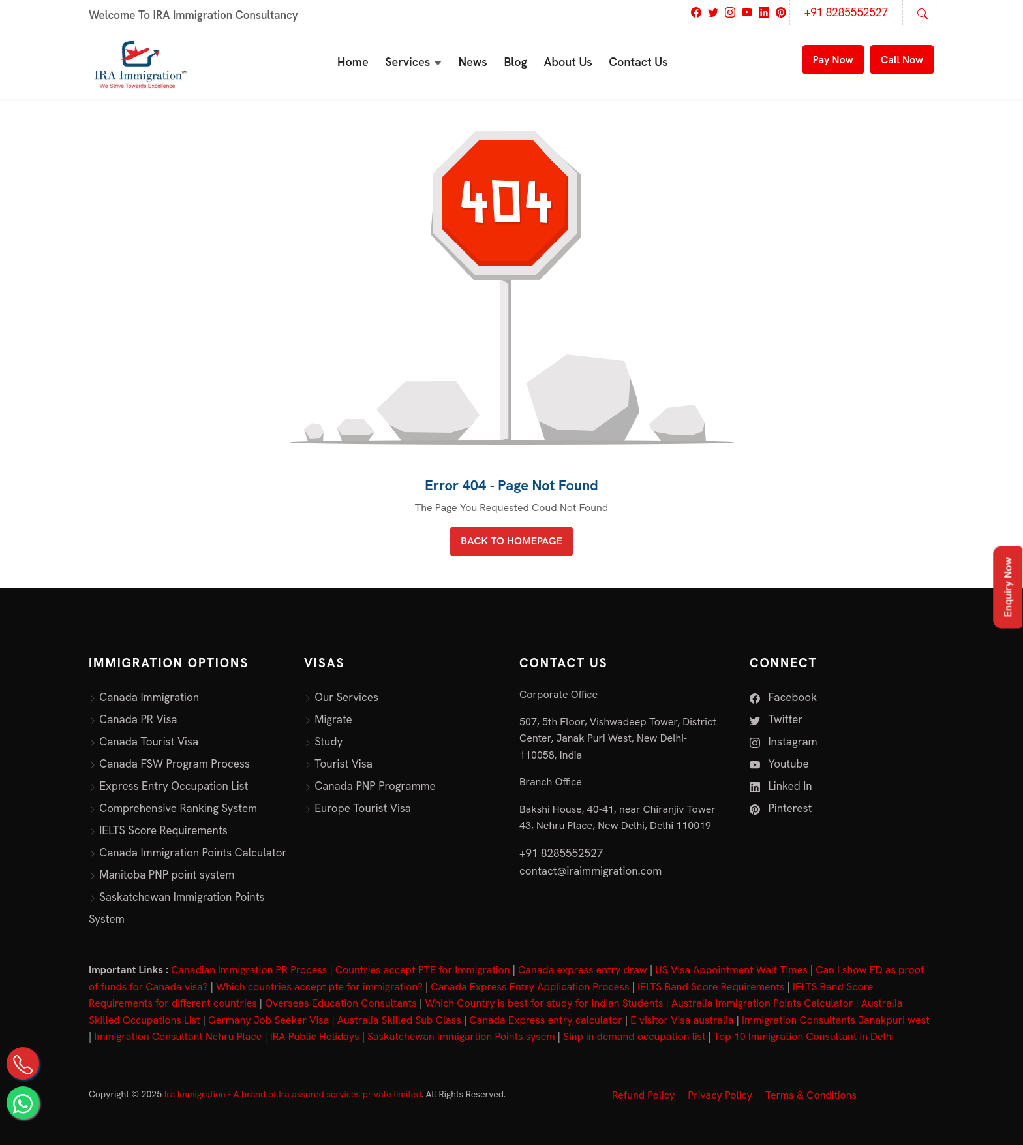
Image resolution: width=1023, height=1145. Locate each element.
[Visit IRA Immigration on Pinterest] (781, 11)
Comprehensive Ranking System (178, 808)
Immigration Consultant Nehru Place (178, 1036)
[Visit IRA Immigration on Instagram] (730, 11)
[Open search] (922, 12)
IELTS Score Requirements (163, 830)
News (473, 61)
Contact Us (638, 61)
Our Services (346, 697)
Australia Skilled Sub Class (399, 1020)
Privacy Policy (720, 1095)
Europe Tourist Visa (362, 808)
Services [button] (407, 61)
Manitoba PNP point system (166, 875)
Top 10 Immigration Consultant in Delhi (804, 1036)
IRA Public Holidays (314, 1036)
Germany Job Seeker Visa (268, 1020)
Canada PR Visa (138, 719)
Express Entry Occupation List (173, 786)
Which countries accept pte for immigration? (319, 987)
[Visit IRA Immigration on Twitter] (713, 11)
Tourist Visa (343, 764)
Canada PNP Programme (375, 786)
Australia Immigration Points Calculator (762, 1003)
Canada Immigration (149, 697)
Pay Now (833, 60)
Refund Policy (643, 1095)
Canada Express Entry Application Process (530, 987)
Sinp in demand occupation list (634, 1036)
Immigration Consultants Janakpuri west (836, 1020)
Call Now (902, 60)
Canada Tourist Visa (148, 741)
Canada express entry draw (582, 970)
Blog (515, 61)
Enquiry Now (1008, 587)
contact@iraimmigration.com (590, 871)
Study (328, 741)
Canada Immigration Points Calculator (192, 852)
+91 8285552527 (846, 12)
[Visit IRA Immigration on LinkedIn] (764, 11)
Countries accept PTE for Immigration (422, 970)
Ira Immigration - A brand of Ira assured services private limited (292, 1094)
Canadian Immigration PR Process (249, 970)
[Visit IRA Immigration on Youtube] (747, 11)
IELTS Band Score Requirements (711, 987)
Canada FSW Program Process (174, 764)
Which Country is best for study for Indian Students (544, 1003)
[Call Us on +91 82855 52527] (23, 1063)
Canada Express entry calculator (545, 1020)
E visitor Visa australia (681, 1020)
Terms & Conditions (811, 1095)
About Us (568, 61)
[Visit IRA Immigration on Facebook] (696, 11)
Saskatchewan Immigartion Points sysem (461, 1036)
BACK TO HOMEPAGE (511, 541)
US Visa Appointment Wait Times (731, 970)
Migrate (333, 719)
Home (353, 61)
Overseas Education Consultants (341, 1003)
